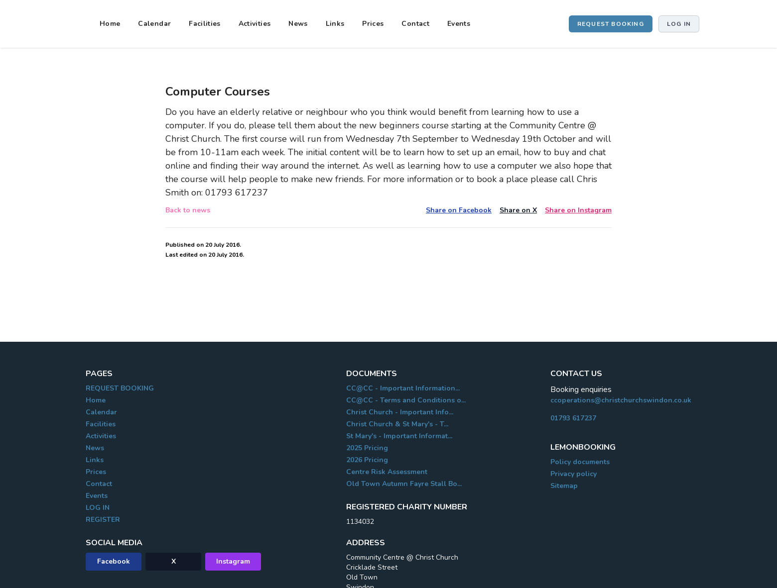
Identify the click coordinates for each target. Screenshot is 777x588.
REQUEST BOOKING (610, 24)
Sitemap (564, 485)
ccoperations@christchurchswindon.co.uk (620, 400)
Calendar (154, 23)
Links (335, 23)
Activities (255, 23)
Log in (679, 24)
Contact (415, 23)
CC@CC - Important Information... (403, 388)
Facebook (113, 561)
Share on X (518, 210)
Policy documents (580, 462)
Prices (373, 23)
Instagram (233, 561)
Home (110, 23)
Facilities (205, 23)
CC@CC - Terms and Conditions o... (406, 400)
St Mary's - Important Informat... (399, 436)
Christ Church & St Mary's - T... (397, 424)
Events (458, 23)
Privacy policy (573, 474)
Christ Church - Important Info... (399, 412)
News (297, 23)
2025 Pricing (367, 448)
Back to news (187, 210)
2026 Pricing (367, 460)
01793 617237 (573, 418)
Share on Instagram (578, 210)
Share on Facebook (459, 210)
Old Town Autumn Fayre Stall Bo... (404, 484)
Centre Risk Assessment (386, 472)
